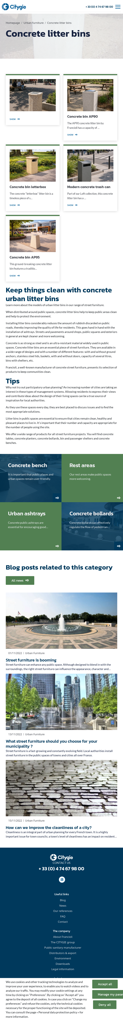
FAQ (62, 916)
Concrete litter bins (59, 23)
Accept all (105, 984)
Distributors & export (62, 953)
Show (15, 119)
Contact (63, 921)
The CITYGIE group (63, 942)
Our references (62, 911)
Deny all (105, 1004)
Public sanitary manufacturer (62, 947)
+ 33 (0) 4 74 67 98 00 (99, 7)
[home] (14, 6)
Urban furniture (34, 23)
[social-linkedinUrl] (62, 879)
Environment (63, 958)
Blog (63, 900)
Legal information (62, 969)
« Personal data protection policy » (58, 1012)
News (62, 905)
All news (20, 580)
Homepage (13, 23)
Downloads (63, 964)
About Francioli (62, 937)
